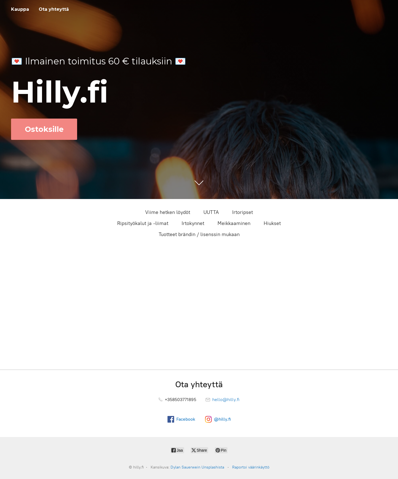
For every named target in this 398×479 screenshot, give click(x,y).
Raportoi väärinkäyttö (250, 467)
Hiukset (272, 223)
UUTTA (211, 212)
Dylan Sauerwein (185, 467)
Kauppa (20, 9)
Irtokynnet (193, 223)
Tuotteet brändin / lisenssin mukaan (199, 234)
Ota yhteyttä (54, 9)
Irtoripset (242, 212)
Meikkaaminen (234, 223)
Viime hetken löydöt (167, 212)
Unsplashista (212, 467)
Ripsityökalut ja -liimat (142, 223)
